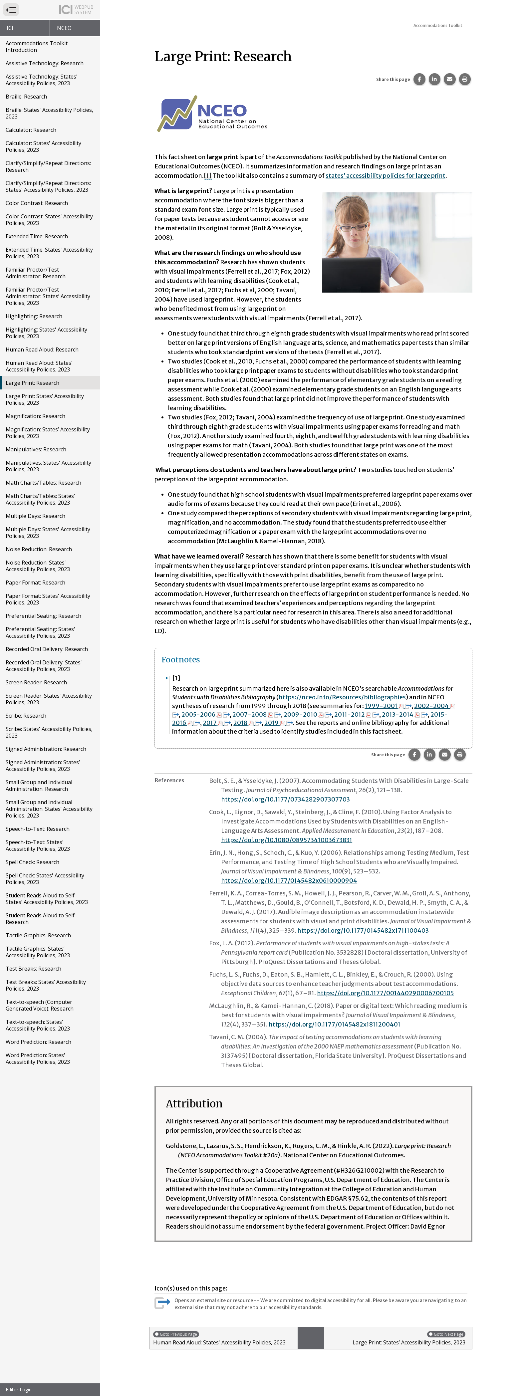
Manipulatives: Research (36, 449)
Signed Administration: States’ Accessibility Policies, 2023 (43, 766)
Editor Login (19, 1389)
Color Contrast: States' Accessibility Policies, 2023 (49, 220)
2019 (279, 723)
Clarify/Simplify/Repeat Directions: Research (48, 166)
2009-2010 (308, 714)
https (287, 697)
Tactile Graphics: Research (38, 935)
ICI (10, 28)
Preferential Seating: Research (43, 615)
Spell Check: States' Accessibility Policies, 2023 (45, 879)
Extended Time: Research (37, 236)
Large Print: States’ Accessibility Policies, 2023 (45, 399)
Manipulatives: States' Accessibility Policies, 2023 (48, 466)
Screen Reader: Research (36, 682)
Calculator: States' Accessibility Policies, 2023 (43, 146)
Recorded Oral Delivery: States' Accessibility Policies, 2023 (44, 666)
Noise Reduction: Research (39, 549)
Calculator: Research (31, 129)
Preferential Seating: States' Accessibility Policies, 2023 (40, 632)
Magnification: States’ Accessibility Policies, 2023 (48, 433)
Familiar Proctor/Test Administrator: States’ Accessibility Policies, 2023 (48, 296)
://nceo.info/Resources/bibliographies (350, 697)
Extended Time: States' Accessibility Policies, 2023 (49, 253)
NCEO (64, 28)
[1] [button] (208, 175)
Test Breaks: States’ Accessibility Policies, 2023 (46, 985)
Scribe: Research (26, 715)
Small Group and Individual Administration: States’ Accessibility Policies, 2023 (49, 809)
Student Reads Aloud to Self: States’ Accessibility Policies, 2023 (47, 899)
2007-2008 (257, 714)
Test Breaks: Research (33, 968)
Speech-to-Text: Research (38, 828)
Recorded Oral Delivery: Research (47, 649)
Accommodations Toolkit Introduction (37, 47)
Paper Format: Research (35, 582)
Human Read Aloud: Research (42, 349)
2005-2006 (205, 714)
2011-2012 (357, 714)
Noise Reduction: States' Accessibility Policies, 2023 (38, 566)
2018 (248, 723)
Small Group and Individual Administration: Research (39, 786)
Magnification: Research (35, 416)
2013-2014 (405, 714)
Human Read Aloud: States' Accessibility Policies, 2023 (39, 366)
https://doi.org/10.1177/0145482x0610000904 (289, 880)
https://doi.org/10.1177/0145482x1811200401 (335, 1024)
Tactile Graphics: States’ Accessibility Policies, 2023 (38, 952)
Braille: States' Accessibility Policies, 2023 (49, 113)
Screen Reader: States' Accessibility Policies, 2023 (49, 699)
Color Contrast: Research (37, 203)
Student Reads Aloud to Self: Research (41, 919)
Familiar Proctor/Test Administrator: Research (36, 273)
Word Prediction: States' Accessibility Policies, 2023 (38, 1058)
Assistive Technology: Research (45, 63)
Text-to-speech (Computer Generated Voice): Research (40, 1005)
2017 (217, 723)
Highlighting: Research (34, 316)
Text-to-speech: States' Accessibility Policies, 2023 (38, 1025)
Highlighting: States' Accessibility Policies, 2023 (46, 333)
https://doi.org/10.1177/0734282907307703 (285, 799)
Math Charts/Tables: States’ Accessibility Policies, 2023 (40, 499)
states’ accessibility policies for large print (386, 175)
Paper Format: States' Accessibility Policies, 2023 (48, 599)
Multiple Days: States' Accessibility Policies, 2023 (48, 533)
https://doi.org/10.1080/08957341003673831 (287, 840)
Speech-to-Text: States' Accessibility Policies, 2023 (38, 845)
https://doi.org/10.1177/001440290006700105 (385, 993)
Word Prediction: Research (38, 1042)
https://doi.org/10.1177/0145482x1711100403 (363, 930)
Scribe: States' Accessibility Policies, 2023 (49, 732)
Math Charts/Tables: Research (43, 482)
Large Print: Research (32, 382)
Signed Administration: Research (46, 749)
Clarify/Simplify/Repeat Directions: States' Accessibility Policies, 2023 (48, 186)
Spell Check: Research (32, 862)
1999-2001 (388, 706)
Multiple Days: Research (35, 516)
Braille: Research (26, 96)
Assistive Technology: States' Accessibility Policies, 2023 (42, 80)
